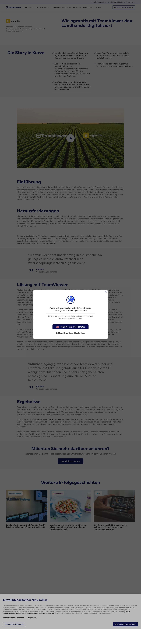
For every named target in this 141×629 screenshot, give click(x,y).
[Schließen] (105, 292)
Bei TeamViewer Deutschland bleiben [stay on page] (70, 333)
